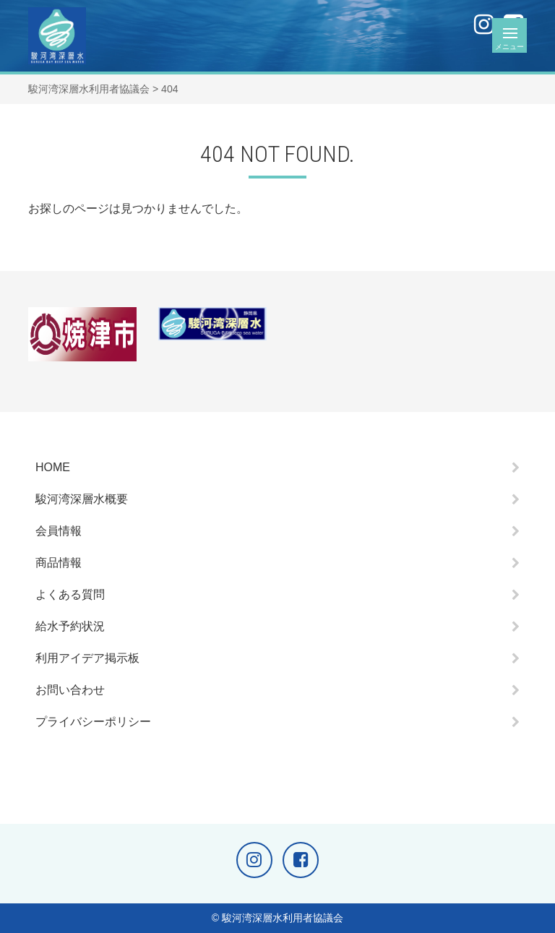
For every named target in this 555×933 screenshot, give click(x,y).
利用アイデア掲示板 (87, 658)
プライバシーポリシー (93, 721)
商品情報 (58, 562)
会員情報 (58, 531)
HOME (52, 467)
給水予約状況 (70, 626)
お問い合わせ (70, 690)
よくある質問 (70, 594)
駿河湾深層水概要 (81, 499)
